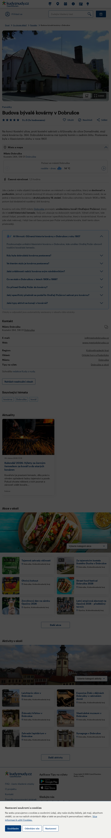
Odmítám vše (32, 828)
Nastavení (50, 828)
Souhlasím (13, 828)
